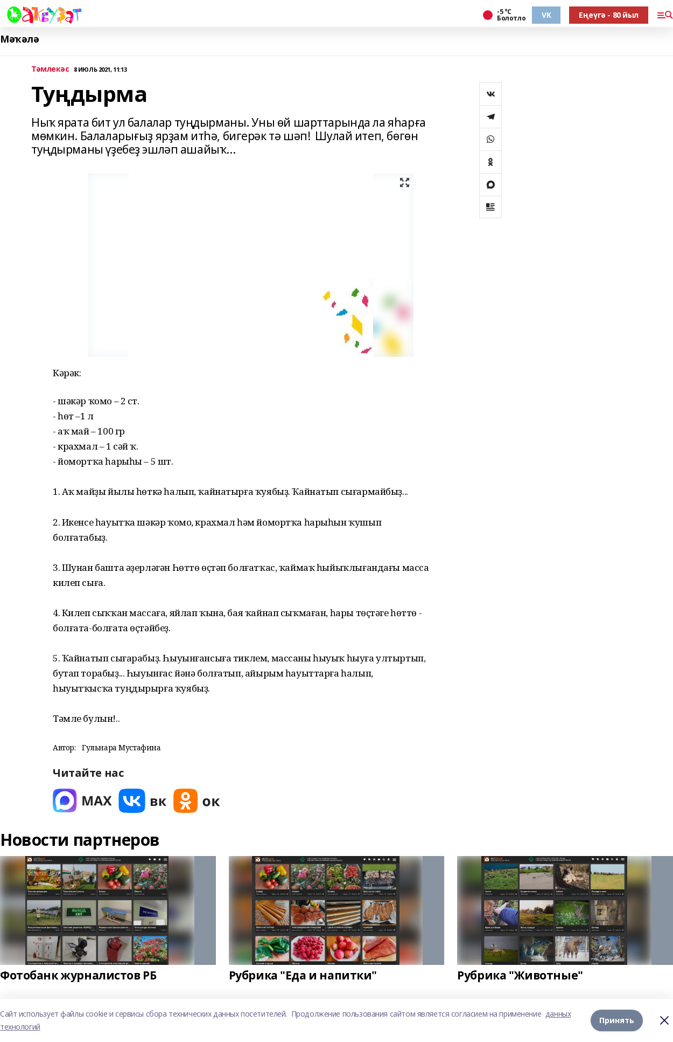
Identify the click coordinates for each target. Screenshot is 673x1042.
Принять (616, 1020)
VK (546, 15)
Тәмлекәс (50, 69)
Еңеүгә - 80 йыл (609, 15)
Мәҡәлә (19, 39)
